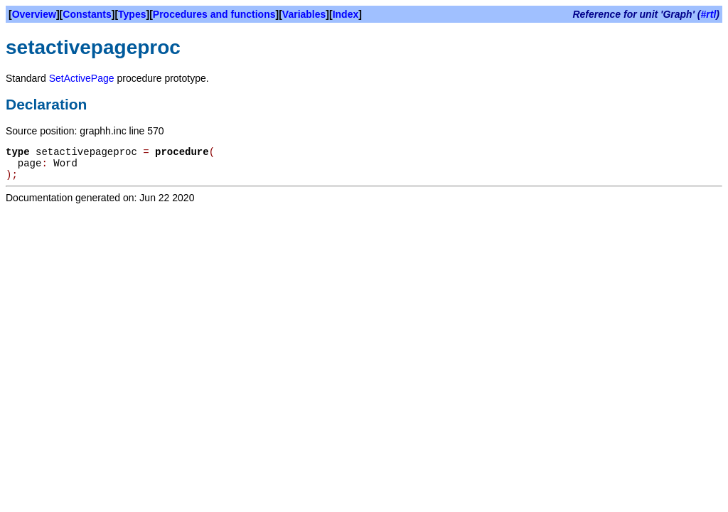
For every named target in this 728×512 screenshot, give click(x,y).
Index (346, 14)
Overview (34, 14)
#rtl (709, 14)
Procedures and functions (214, 14)
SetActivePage (81, 78)
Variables (304, 14)
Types (132, 14)
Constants (87, 14)
